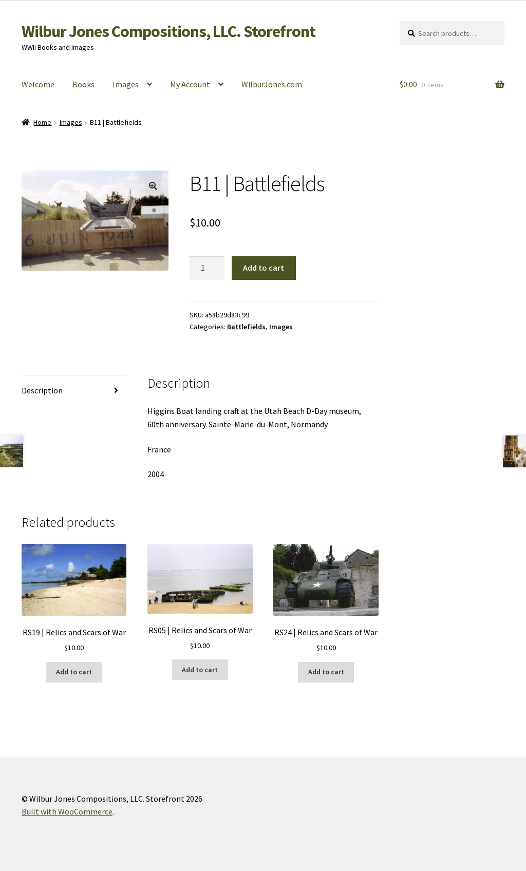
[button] (153, 186)
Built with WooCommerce (67, 811)
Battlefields (246, 326)
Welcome (38, 84)
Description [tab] (42, 390)
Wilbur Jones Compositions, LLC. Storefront (168, 31)
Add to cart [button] (74, 671)
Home (42, 122)
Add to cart (263, 267)
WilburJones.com (271, 84)
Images (125, 84)
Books (83, 84)
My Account (190, 84)
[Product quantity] (207, 268)
